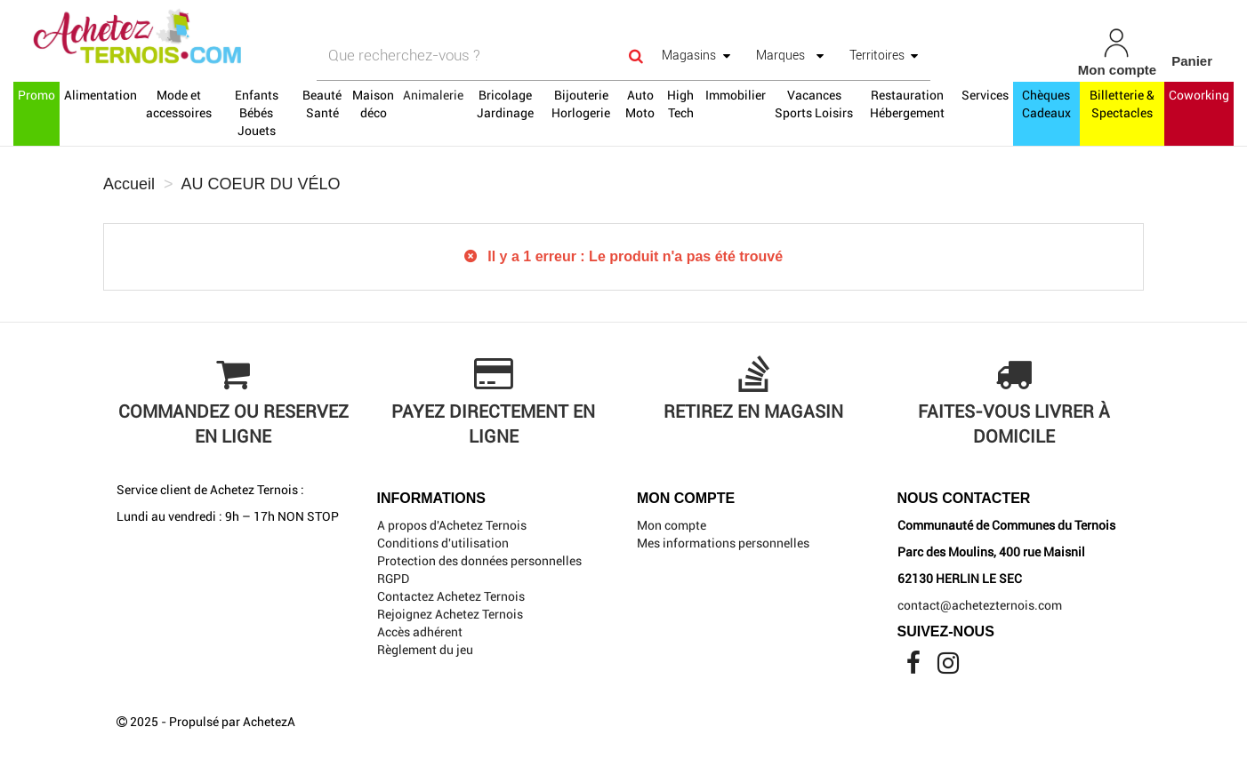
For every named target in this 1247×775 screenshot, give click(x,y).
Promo (36, 95)
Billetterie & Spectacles (1122, 104)
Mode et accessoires (179, 104)
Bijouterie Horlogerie (580, 104)
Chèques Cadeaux (1046, 104)
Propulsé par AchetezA (232, 722)
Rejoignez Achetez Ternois (450, 614)
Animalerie (433, 95)
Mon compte (671, 525)
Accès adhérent (420, 632)
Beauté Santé (322, 104)
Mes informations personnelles (723, 543)
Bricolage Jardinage (505, 104)
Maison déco (373, 104)
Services (985, 95)
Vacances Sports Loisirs (814, 104)
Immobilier (735, 95)
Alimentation (100, 95)
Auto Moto (640, 104)
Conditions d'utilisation (443, 543)
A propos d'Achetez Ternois (452, 525)
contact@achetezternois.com (979, 605)
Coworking (1199, 95)
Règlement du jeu (425, 650)
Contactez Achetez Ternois (451, 596)
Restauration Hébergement (907, 104)
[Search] (636, 55)
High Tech (680, 104)
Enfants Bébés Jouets (256, 113)
